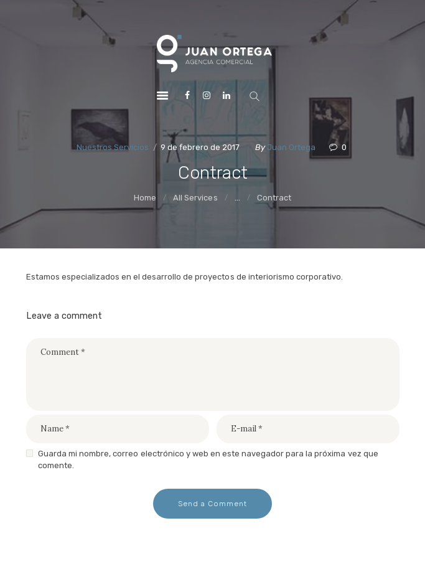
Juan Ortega (292, 147)
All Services (195, 197)
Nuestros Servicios (113, 147)
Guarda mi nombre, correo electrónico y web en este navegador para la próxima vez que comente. (208, 460)
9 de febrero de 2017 (200, 147)
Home (145, 197)
